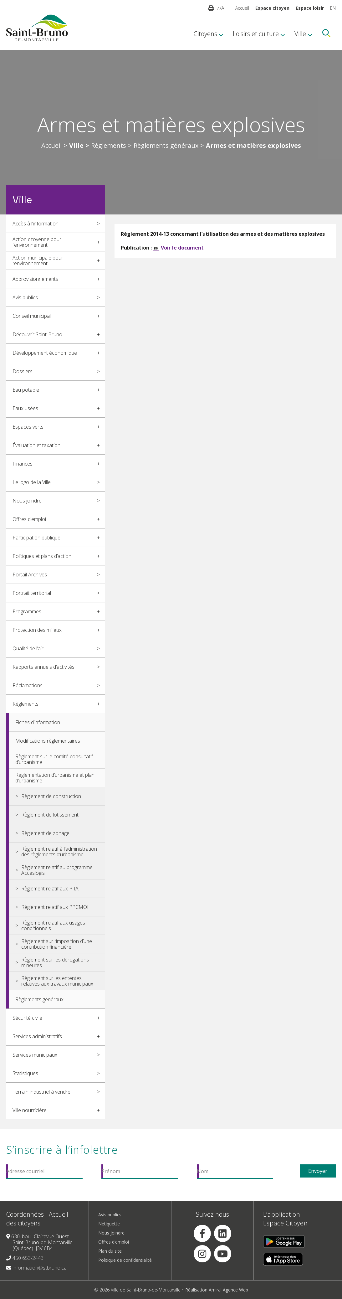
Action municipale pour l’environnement (38, 260)
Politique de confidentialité (125, 1260)
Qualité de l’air (28, 648)
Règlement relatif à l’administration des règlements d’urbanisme (59, 851)
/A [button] (220, 8)
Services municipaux (35, 1054)
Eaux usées (25, 408)
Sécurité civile (27, 1017)
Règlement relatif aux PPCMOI (55, 907)
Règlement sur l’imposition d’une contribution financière (56, 944)
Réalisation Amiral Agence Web (216, 1290)
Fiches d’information (37, 722)
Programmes (27, 611)
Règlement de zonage (45, 833)
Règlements (108, 145)
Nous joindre (27, 500)
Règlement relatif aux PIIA (50, 888)
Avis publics (25, 297)
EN (333, 8)
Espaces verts (28, 426)
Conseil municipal (32, 315)
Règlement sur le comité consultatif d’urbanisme (54, 759)
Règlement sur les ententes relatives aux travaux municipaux (57, 981)
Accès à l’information (36, 223)
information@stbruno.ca (40, 1267)
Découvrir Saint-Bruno (37, 334)
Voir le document (182, 247)
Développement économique (45, 352)
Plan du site (110, 1251)
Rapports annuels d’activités (43, 666)
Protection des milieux (37, 629)
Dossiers (23, 371)
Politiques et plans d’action (42, 556)
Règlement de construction (51, 796)
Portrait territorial (32, 593)
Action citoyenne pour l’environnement (37, 242)
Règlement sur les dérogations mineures (55, 962)
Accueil (242, 8)
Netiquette (109, 1224)
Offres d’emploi (29, 519)
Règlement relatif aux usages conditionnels (53, 925)
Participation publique (36, 537)
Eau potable (26, 389)
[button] (211, 8)
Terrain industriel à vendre (41, 1091)
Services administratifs (37, 1036)
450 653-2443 (28, 1258)
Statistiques (25, 1073)
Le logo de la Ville (32, 482)
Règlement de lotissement (50, 814)
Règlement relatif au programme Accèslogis (57, 870)
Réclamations (28, 685)
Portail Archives (30, 574)
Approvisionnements (35, 279)
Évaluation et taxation (36, 445)
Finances (23, 463)
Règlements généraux (166, 145)
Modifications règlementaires (47, 740)
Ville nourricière (30, 1110)
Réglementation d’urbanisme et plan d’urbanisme (54, 777)
